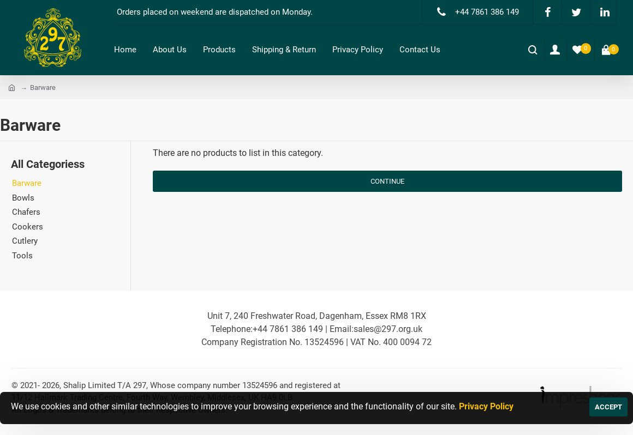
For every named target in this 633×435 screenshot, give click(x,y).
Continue (387, 181)
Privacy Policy (486, 406)
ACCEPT (608, 407)
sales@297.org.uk (388, 329)
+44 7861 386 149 (288, 329)
